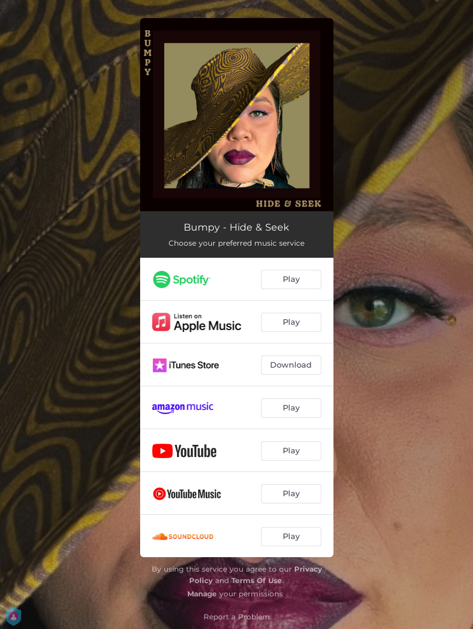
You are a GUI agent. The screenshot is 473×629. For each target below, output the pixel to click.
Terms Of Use (256, 580)
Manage (202, 593)
